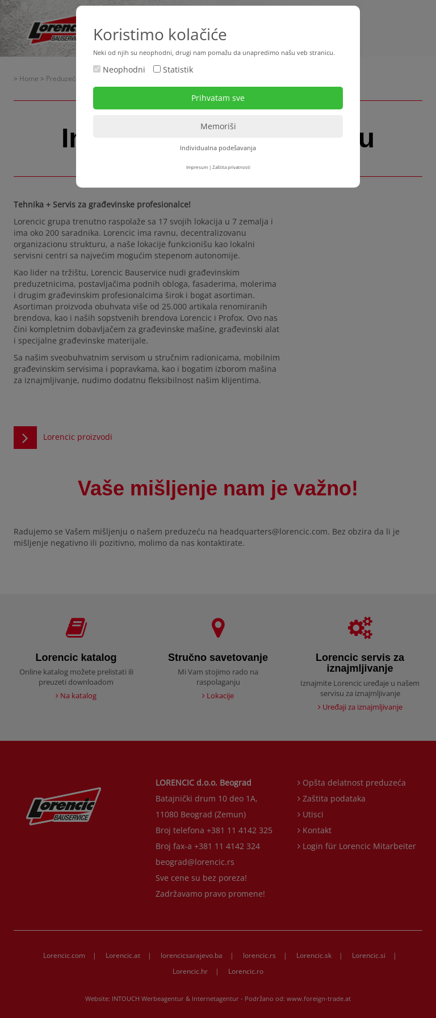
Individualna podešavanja (218, 147)
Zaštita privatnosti (231, 167)
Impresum (197, 167)
